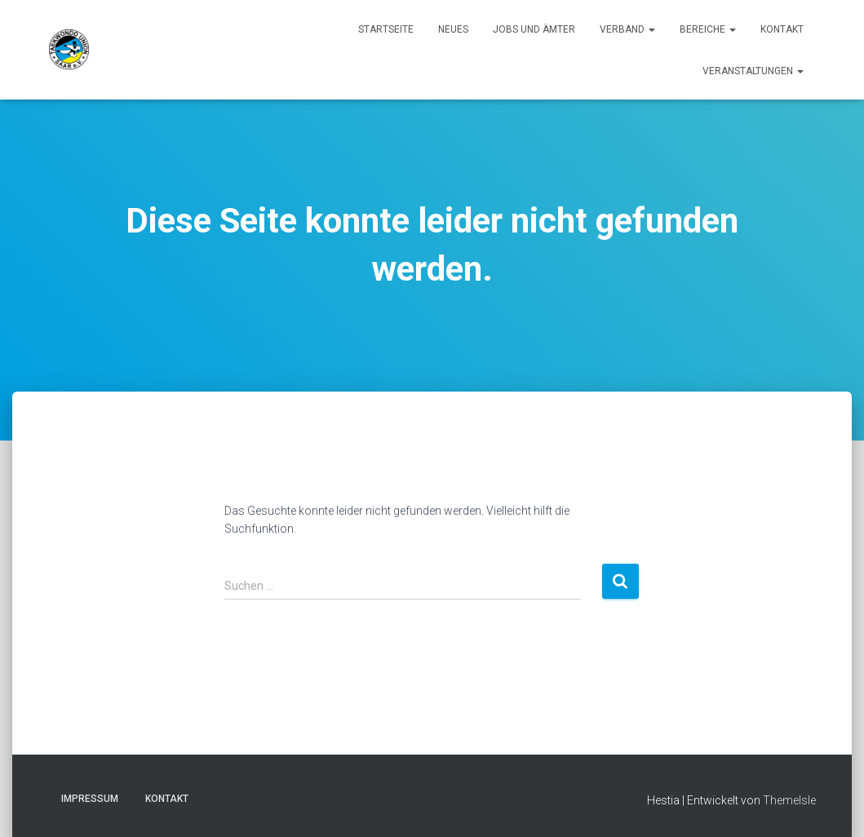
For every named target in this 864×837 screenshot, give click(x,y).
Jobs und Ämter (534, 29)
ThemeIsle (789, 800)
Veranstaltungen (753, 71)
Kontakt (782, 29)
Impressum (89, 798)
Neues (453, 29)
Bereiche (708, 29)
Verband (627, 29)
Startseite (386, 29)
